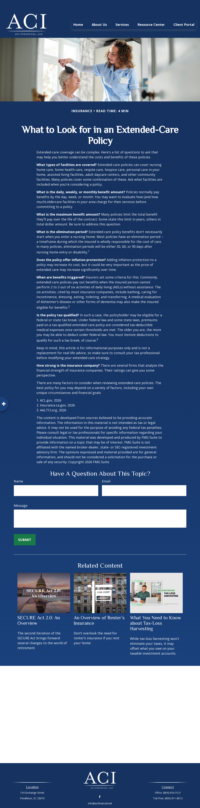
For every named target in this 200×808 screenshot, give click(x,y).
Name (18, 470)
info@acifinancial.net (100, 792)
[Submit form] (25, 528)
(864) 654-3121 (172, 781)
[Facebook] (99, 785)
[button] (78, 13)
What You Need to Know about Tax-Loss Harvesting (155, 612)
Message (20, 494)
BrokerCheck (137, 799)
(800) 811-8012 (174, 787)
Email (106, 470)
